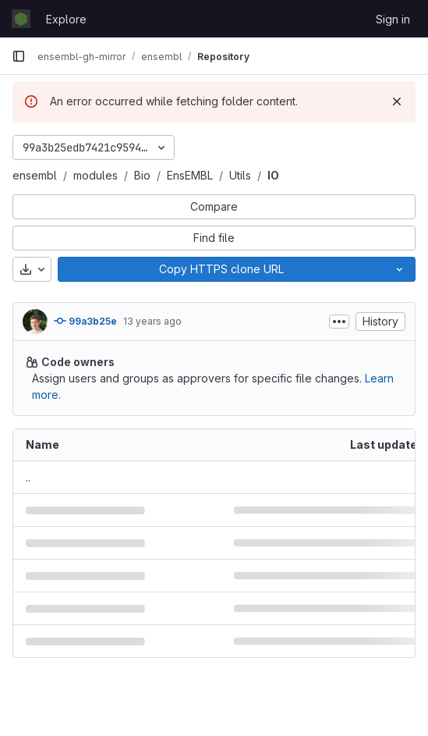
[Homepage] (21, 18)
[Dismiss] (396, 101)
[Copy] (221, 269)
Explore (66, 19)
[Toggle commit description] (339, 322)
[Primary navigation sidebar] (18, 56)
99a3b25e (85, 321)
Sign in (393, 19)
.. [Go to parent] (28, 477)
